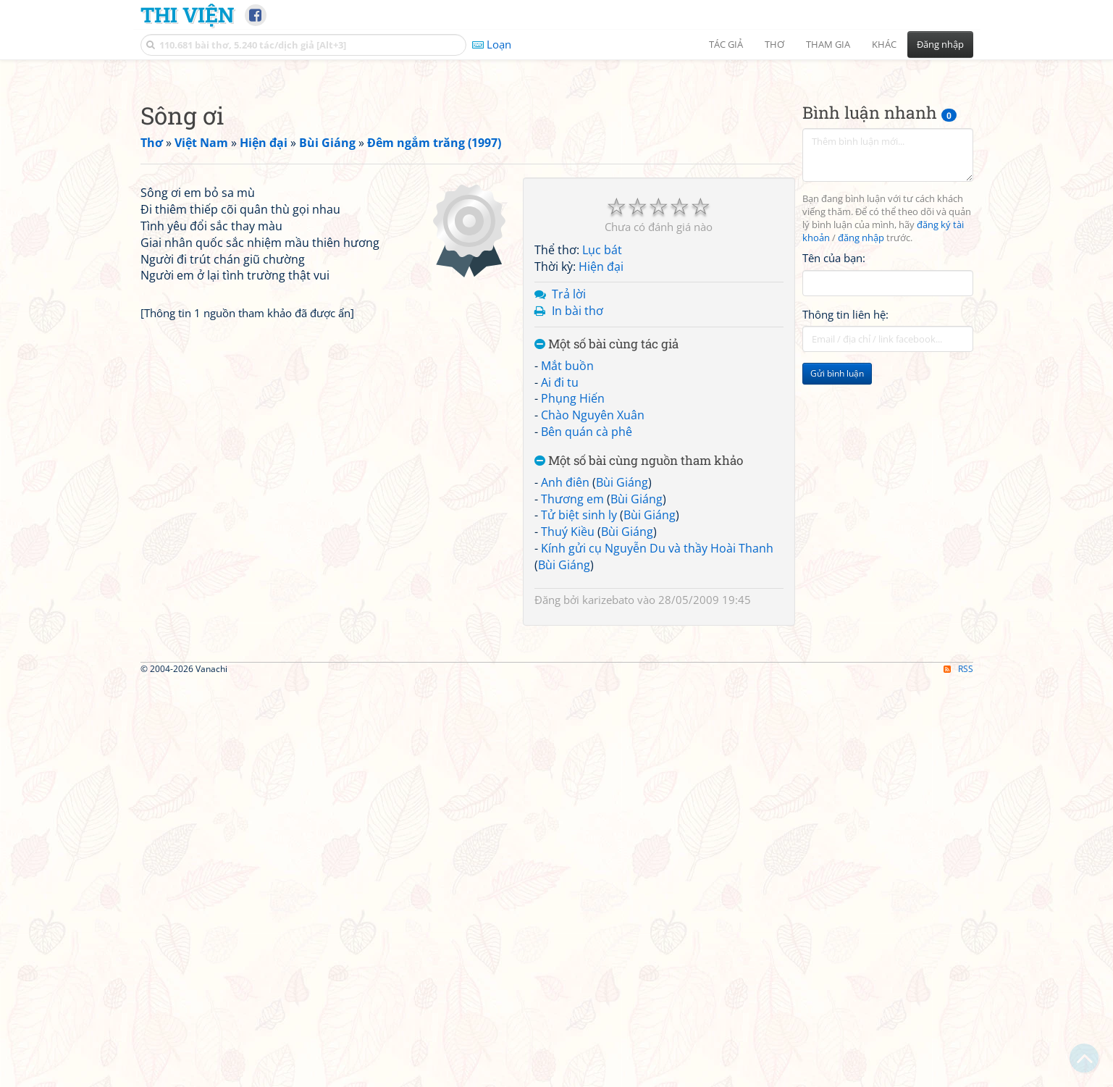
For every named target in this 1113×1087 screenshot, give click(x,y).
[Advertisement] (556, 170)
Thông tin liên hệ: (845, 517)
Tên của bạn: (833, 460)
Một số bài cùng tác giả (606, 547)
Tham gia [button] (828, 44)
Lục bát (602, 453)
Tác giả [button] (726, 44)
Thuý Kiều (568, 734)
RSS (958, 1074)
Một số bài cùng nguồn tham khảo (638, 664)
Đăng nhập (940, 44)
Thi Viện (187, 14)
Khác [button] (884, 44)
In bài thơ (577, 513)
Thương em (572, 702)
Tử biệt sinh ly (579, 718)
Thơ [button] (774, 44)
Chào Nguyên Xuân (592, 618)
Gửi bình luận (837, 576)
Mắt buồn (567, 568)
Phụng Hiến (573, 601)
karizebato (608, 802)
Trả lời (569, 497)
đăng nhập (861, 441)
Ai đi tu (560, 585)
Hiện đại (601, 469)
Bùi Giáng (622, 685)
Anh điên (565, 685)
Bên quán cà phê (586, 634)
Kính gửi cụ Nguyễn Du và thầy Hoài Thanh (657, 751)
